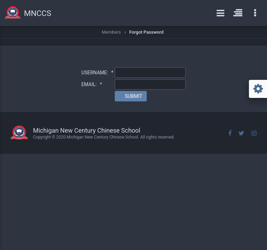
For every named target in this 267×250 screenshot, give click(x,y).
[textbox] (150, 72)
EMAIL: (91, 84)
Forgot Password (146, 32)
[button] (131, 96)
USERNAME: (97, 72)
